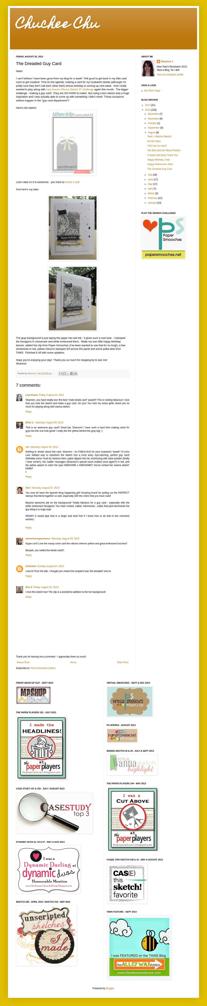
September (154, 127)
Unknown (30, 566)
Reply (28, 411)
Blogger (110, 988)
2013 (148, 110)
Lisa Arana (31, 395)
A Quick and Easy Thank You (162, 155)
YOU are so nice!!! (157, 145)
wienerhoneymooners (37, 538)
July (150, 174)
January (152, 202)
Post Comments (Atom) (42, 668)
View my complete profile (170, 74)
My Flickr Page (152, 90)
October (152, 123)
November (154, 118)
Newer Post (23, 662)
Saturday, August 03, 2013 (49, 422)
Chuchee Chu (57, 25)
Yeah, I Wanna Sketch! (159, 136)
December (154, 113)
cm (27, 447)
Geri (27, 487)
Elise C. (29, 422)
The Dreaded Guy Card (159, 169)
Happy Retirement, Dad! (160, 164)
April (150, 188)
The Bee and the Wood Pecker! (164, 150)
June (151, 179)
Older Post (122, 662)
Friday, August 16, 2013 (46, 587)
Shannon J (167, 61)
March (151, 193)
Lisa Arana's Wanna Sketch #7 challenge (70, 89)
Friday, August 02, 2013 (51, 395)
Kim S (28, 587)
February (153, 198)
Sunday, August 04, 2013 (50, 566)
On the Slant (154, 141)
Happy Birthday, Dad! (158, 159)
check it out (71, 182)
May (150, 184)
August (152, 132)
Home (73, 662)
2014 (148, 105)
